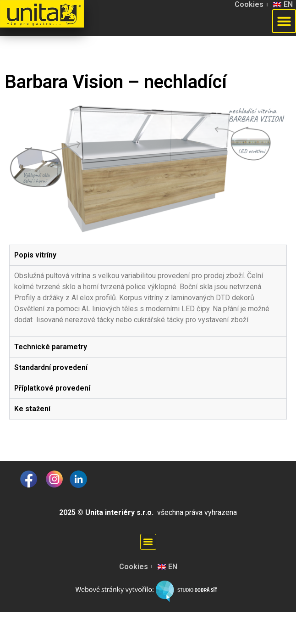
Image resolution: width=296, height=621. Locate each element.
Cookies (249, 4)
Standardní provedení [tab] (51, 367)
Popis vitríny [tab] (35, 255)
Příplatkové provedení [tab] (52, 388)
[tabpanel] (148, 300)
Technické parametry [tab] (50, 346)
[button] (284, 21)
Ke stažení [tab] (32, 408)
